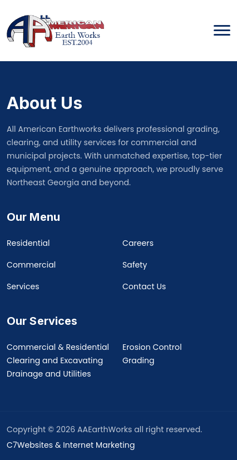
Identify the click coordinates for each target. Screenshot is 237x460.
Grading (138, 360)
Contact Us (144, 286)
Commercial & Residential (58, 347)
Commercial (31, 264)
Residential (28, 243)
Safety (134, 264)
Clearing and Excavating (55, 360)
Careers (138, 243)
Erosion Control (152, 347)
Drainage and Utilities (49, 373)
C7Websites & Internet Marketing (71, 445)
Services (23, 286)
